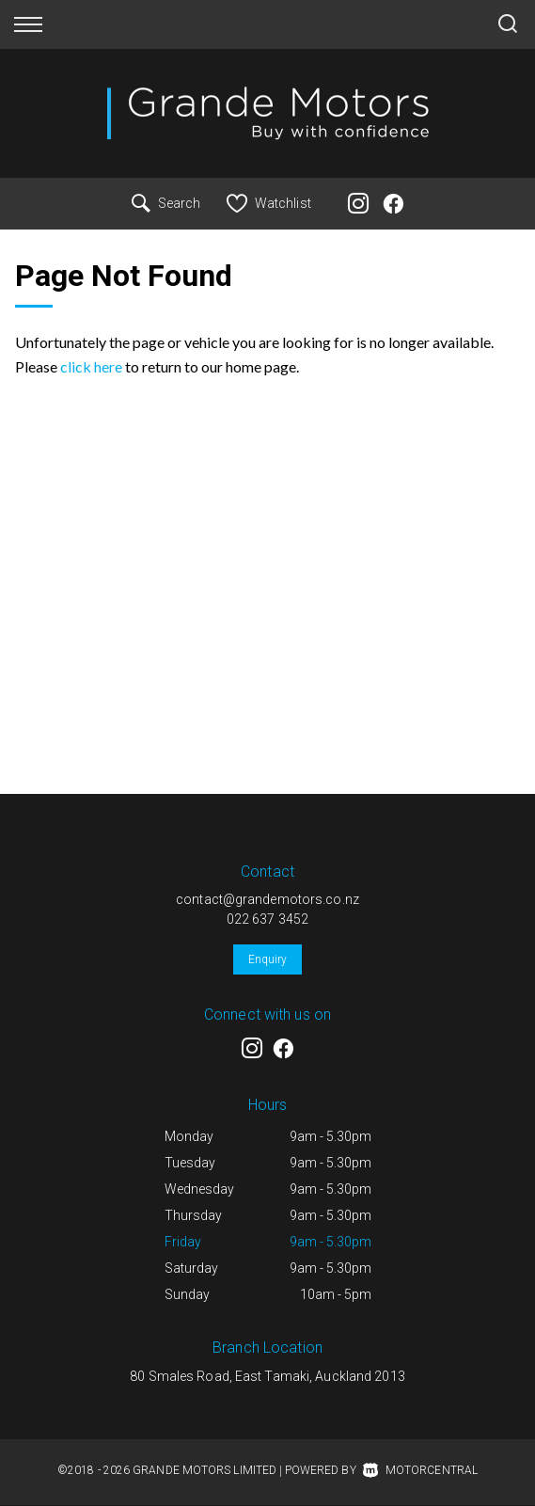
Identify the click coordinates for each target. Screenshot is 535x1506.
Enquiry (268, 959)
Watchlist (269, 203)
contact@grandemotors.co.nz (267, 899)
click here (91, 366)
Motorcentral (420, 1470)
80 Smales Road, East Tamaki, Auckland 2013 (267, 1376)
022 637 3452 (267, 919)
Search (166, 203)
